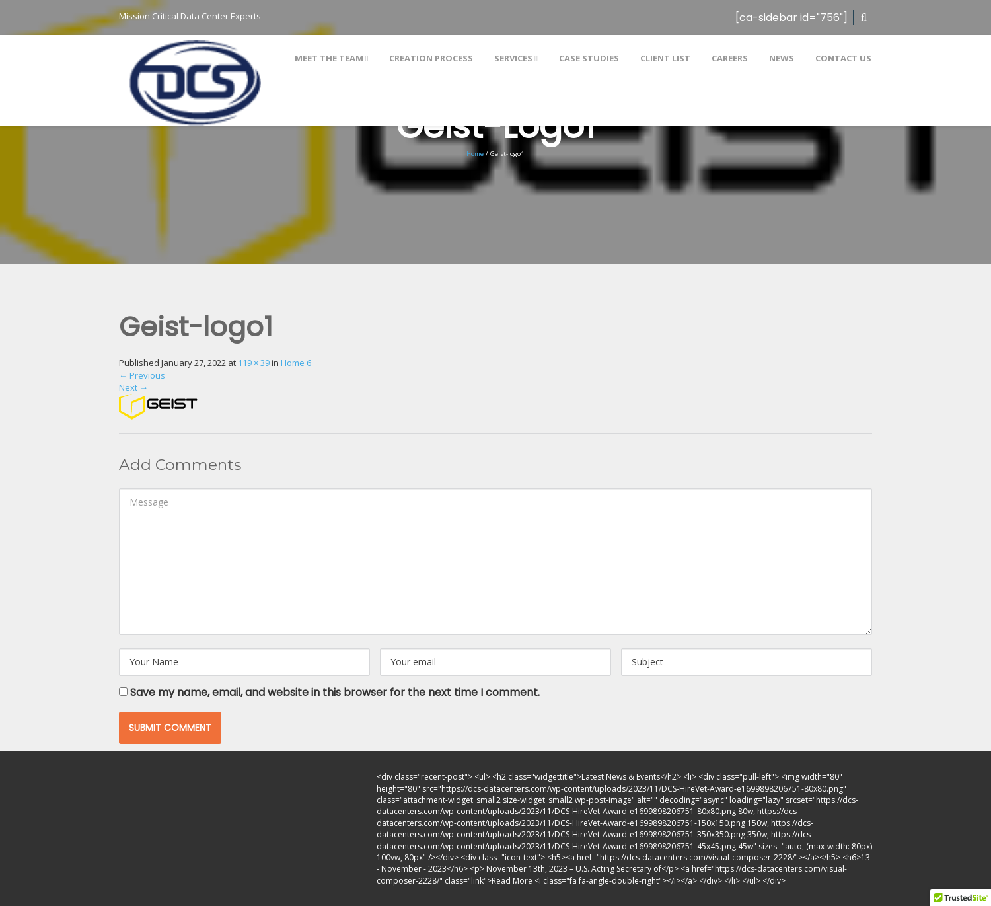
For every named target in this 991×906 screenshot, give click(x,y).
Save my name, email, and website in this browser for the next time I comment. (335, 692)
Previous (142, 375)
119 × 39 (254, 363)
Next (133, 387)
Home (475, 153)
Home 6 (296, 363)
